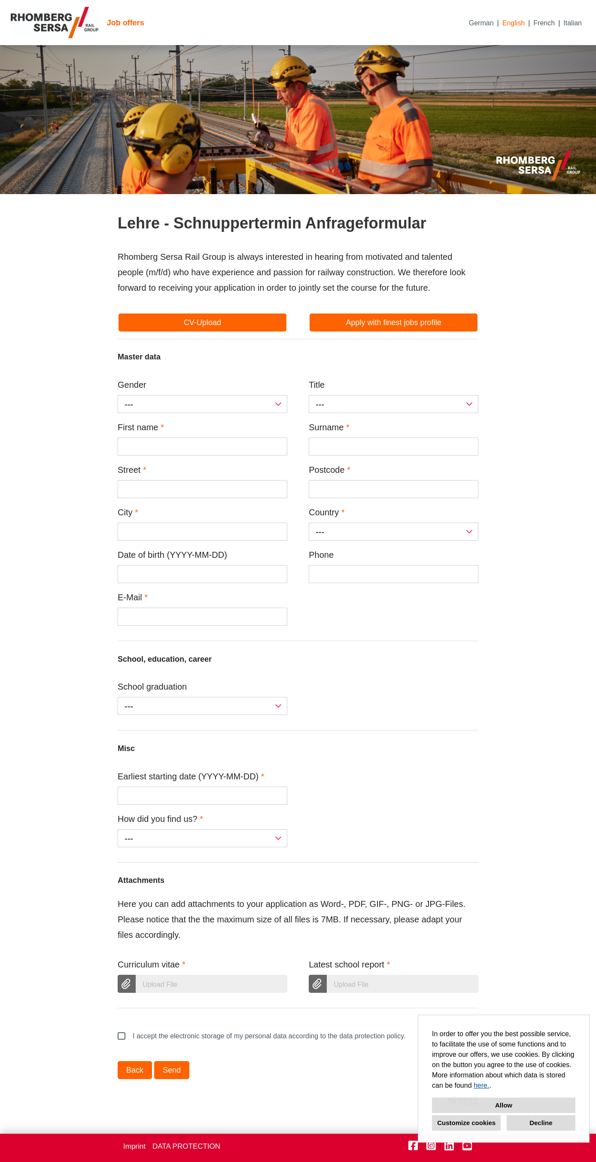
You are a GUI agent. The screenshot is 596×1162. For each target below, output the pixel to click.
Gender (132, 384)
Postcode (329, 470)
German (481, 23)
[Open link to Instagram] (431, 1145)
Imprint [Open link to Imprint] (134, 1146)
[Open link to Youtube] (467, 1145)
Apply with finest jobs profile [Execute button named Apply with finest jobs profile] (393, 322)
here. (481, 1085)
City (128, 512)
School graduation (152, 686)
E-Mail (133, 597)
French (544, 23)
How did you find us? (160, 819)
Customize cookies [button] (466, 1122)
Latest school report (349, 964)
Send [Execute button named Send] (172, 1070)
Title (317, 384)
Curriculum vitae (151, 964)
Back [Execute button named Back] (134, 1070)
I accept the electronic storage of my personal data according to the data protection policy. (262, 1036)
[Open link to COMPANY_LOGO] (54, 22)
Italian (572, 23)
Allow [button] (503, 1105)
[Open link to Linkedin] (449, 1145)
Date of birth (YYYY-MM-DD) (172, 555)
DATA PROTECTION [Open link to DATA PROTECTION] (186, 1146)
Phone (321, 555)
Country (326, 512)
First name (141, 427)
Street (132, 470)
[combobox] (202, 404)
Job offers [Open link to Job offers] (125, 22)
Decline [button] (540, 1122)
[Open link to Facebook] (413, 1145)
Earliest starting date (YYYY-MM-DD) (191, 776)
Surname (329, 427)
